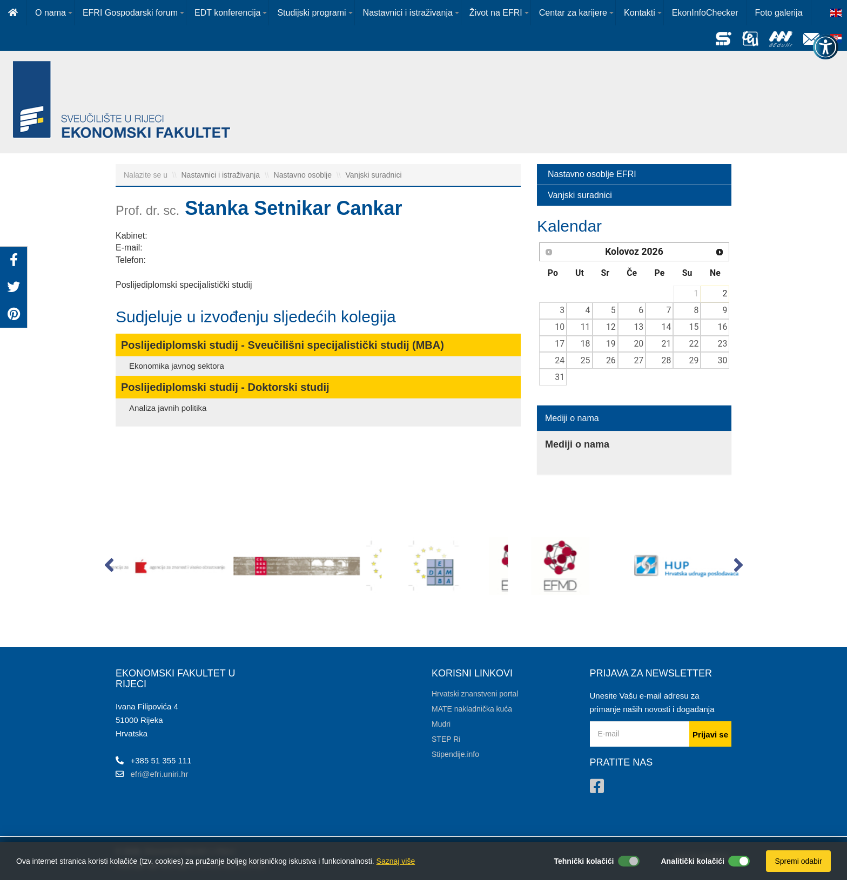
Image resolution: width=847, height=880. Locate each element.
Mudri (441, 724)
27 (638, 360)
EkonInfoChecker (705, 12)
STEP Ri (446, 739)
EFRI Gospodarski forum (130, 12)
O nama (50, 12)
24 (559, 360)
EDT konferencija (227, 12)
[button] (108, 567)
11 (585, 327)
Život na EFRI (495, 12)
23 (723, 344)
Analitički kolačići (693, 861)
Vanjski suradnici (374, 175)
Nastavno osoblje (304, 175)
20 (638, 344)
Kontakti (639, 12)
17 (559, 344)
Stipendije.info (455, 754)
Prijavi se (710, 734)
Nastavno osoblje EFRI (592, 174)
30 (723, 360)
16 (723, 327)
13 (638, 327)
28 (666, 360)
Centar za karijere (573, 12)
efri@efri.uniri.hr (160, 774)
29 (694, 360)
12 (611, 327)
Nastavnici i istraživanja (408, 12)
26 (611, 360)
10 (559, 327)
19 (611, 344)
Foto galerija (779, 12)
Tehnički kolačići (584, 861)
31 (559, 377)
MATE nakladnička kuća (472, 709)
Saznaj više (396, 861)
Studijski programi (311, 12)
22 (694, 344)
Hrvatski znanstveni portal (475, 693)
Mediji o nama (572, 418)
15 (694, 327)
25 (585, 360)
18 (585, 344)
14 (666, 327)
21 (666, 344)
